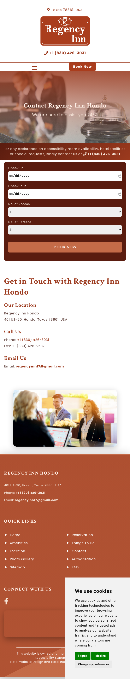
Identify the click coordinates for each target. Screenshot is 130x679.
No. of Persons (20, 223)
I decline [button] (100, 655)
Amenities (19, 544)
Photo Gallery (22, 560)
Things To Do (83, 544)
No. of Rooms (19, 206)
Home (15, 536)
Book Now (82, 66)
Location (17, 552)
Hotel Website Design (26, 664)
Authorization (84, 560)
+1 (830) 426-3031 (65, 53)
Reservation (82, 536)
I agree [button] (82, 655)
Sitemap (17, 569)
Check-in (16, 168)
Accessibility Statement (53, 659)
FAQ (75, 569)
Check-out (17, 187)
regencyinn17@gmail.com (39, 368)
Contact (79, 552)
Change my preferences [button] (93, 664)
